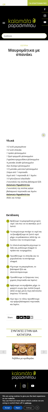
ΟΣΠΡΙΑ (24, 45)
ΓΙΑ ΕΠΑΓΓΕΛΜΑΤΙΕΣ (38, 3)
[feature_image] (24, 349)
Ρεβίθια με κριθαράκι (23, 358)
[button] (44, 352)
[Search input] (24, 36)
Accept (7, 408)
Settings (29, 408)
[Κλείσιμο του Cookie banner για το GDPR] (37, 408)
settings (28, 403)
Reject (18, 408)
